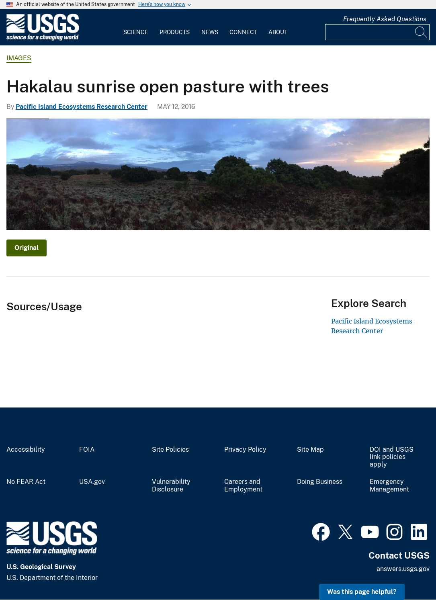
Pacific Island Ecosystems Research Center (81, 107)
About (277, 32)
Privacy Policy (245, 449)
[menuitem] (136, 27)
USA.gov (92, 481)
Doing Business (319, 481)
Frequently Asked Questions (384, 19)
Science (135, 32)
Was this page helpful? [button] (362, 592)
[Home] (42, 39)
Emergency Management (389, 485)
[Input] (377, 32)
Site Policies (170, 449)
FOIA (86, 449)
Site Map (310, 449)
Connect (243, 32)
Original (26, 248)
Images (18, 58)
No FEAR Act (25, 481)
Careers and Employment (243, 485)
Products (175, 32)
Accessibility (25, 449)
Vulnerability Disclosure (171, 485)
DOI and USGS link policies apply (391, 457)
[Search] (421, 32)
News (209, 32)
